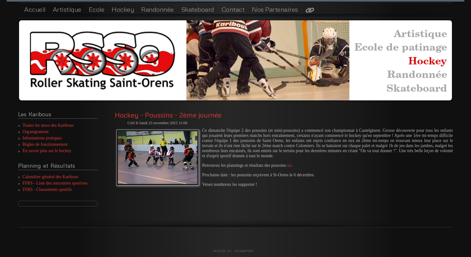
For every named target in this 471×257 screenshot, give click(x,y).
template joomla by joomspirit (235, 251)
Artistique (67, 9)
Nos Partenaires (275, 9)
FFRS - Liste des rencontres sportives (55, 183)
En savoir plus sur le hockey (47, 150)
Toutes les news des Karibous (48, 125)
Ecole (97, 9)
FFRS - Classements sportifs (47, 189)
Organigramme (36, 131)
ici (289, 165)
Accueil (34, 9)
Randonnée (157, 9)
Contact (233, 9)
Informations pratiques (42, 138)
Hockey (123, 9)
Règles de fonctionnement (45, 144)
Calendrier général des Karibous (50, 176)
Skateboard (197, 9)
